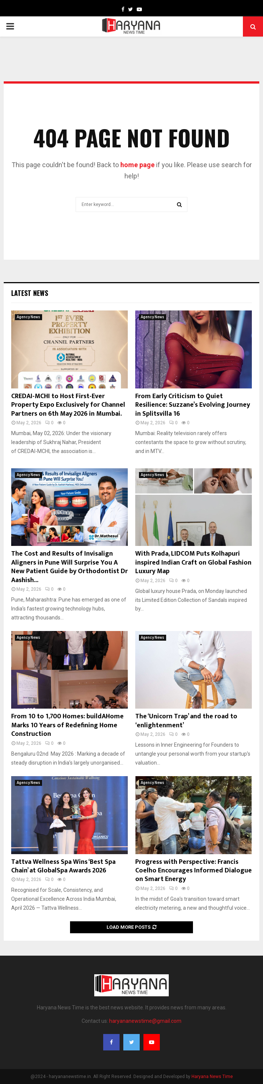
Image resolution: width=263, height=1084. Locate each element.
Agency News (28, 317)
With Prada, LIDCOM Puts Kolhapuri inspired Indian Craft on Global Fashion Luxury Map (193, 562)
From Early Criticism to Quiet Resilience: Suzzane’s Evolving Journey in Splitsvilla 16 (192, 405)
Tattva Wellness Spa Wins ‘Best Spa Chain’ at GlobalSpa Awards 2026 (63, 866)
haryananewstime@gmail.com (145, 1021)
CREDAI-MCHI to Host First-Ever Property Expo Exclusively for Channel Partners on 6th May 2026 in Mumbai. (68, 405)
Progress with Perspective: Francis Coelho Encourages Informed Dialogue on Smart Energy (193, 870)
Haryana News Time (212, 1076)
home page (137, 165)
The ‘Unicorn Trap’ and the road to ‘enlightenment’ (186, 721)
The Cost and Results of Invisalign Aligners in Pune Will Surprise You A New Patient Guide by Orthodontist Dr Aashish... (69, 566)
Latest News (29, 293)
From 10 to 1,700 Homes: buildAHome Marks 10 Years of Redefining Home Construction (67, 725)
